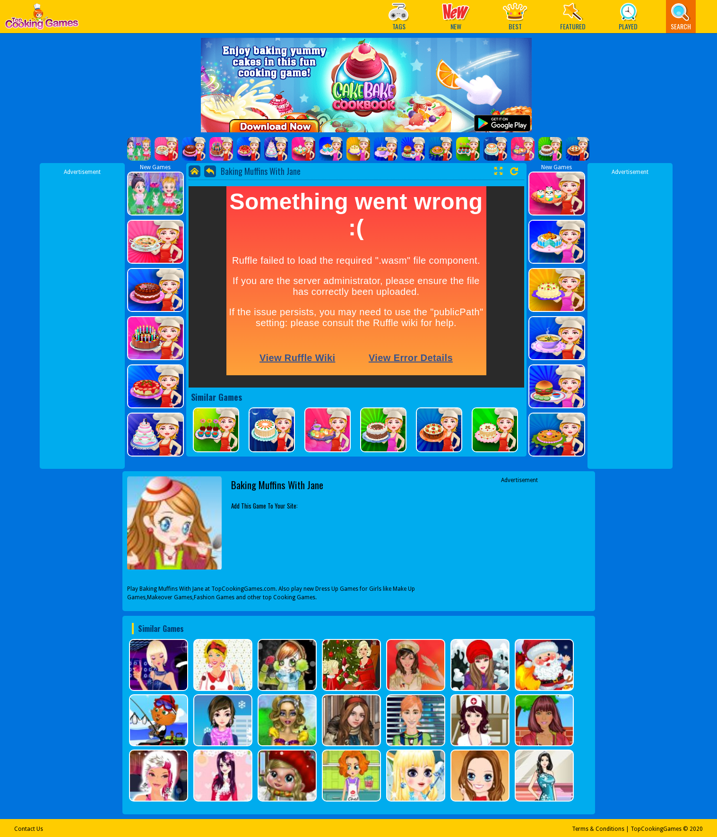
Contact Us (28, 829)
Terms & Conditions (598, 829)
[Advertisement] (82, 318)
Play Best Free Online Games (42, 19)
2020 (696, 829)
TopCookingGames (656, 829)
